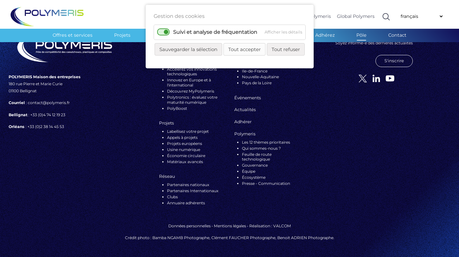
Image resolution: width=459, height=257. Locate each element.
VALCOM (282, 225)
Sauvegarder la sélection (188, 49)
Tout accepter (244, 49)
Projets (122, 35)
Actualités (245, 109)
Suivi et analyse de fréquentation (215, 32)
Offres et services (72, 35)
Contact (397, 35)
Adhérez (325, 35)
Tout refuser (286, 49)
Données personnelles (189, 225)
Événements (247, 97)
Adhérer (242, 121)
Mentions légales (230, 225)
